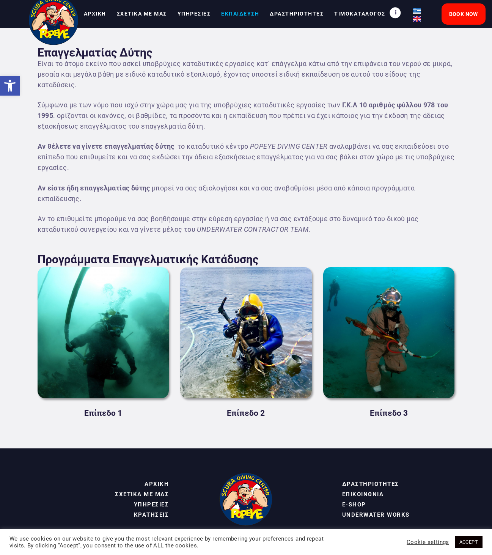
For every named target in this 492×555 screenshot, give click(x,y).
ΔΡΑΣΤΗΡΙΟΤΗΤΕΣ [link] (370, 484)
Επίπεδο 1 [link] (103, 413)
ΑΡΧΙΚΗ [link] (157, 484)
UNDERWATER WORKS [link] (376, 514)
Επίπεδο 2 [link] (246, 413)
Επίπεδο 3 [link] (389, 413)
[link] (10, 86)
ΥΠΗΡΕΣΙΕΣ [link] (151, 504)
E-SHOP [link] (354, 504)
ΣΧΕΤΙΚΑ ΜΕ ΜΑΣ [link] (142, 494)
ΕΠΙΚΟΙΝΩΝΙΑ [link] (363, 494)
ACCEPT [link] (468, 542)
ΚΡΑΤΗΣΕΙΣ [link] (151, 514)
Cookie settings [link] (428, 542)
